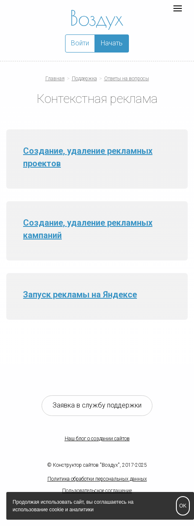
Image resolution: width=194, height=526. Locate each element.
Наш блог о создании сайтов (97, 439)
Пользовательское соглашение (97, 491)
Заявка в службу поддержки (97, 405)
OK (182, 506)
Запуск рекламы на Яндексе (80, 294)
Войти (80, 43)
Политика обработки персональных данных (97, 479)
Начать (112, 43)
